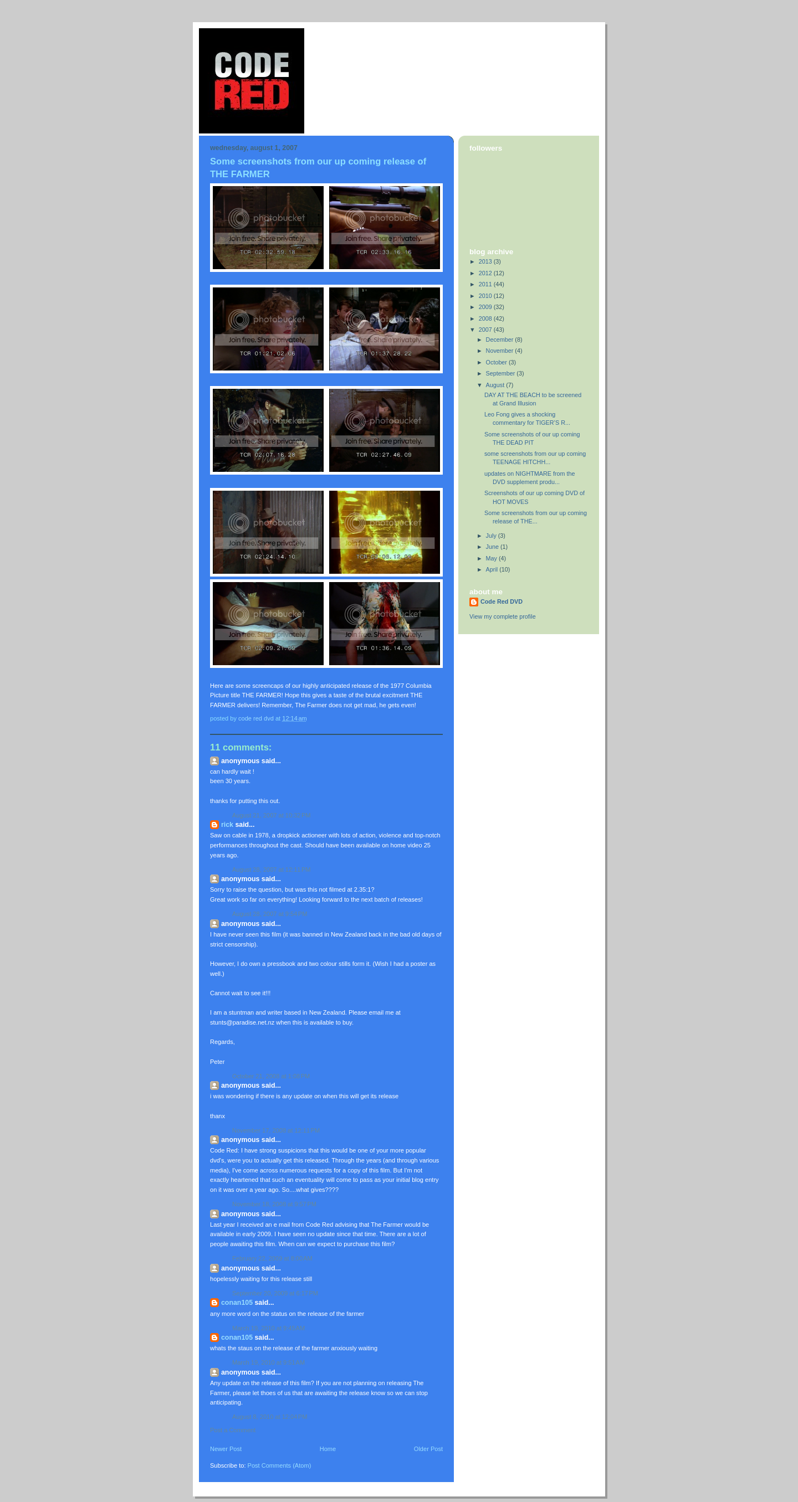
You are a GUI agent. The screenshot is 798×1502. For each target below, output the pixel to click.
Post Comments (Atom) (279, 1465)
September (501, 373)
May (492, 558)
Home (328, 1449)
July (492, 535)
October (497, 362)
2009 (486, 307)
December (500, 339)
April (493, 569)
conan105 (237, 1302)
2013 (486, 261)
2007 (486, 329)
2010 (486, 295)
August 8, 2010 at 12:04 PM (269, 1416)
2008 (486, 318)
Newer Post (226, 1449)
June (493, 546)
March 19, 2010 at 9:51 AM (268, 1362)
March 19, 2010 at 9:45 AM (268, 1328)
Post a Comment (232, 1430)
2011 (486, 284)
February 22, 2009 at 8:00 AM (272, 1258)
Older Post (428, 1449)
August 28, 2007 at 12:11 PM (271, 869)
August (496, 385)
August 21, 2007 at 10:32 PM (271, 815)
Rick (227, 825)
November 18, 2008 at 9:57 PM (274, 1204)
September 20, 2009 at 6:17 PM (275, 1293)
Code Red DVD (501, 601)
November (500, 350)
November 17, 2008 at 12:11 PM (276, 1130)
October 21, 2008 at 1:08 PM (271, 1076)
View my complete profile (502, 616)
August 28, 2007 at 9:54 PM (269, 914)
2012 (486, 273)
